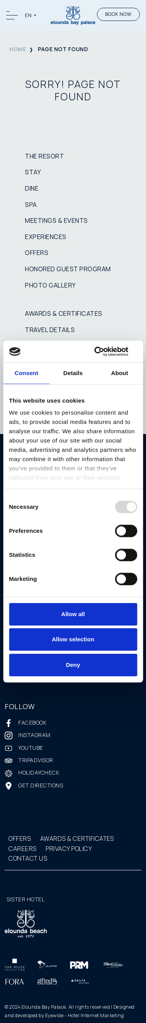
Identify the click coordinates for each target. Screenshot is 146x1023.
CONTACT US (28, 858)
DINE (32, 188)
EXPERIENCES (46, 236)
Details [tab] (73, 373)
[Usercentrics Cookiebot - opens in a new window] (104, 351)
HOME (17, 49)
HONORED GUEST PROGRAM (68, 269)
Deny (73, 664)
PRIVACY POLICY (69, 848)
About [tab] (119, 373)
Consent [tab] (26, 373)
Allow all (73, 614)
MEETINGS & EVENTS (56, 220)
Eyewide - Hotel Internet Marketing (84, 1015)
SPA (31, 204)
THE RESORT (44, 156)
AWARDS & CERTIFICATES (63, 313)
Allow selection (73, 639)
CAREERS (23, 848)
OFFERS (36, 252)
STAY (33, 172)
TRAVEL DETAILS (50, 330)
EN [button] (29, 15)
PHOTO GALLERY (50, 285)
